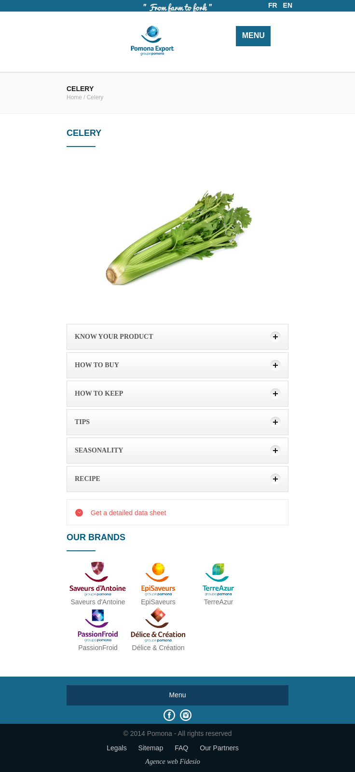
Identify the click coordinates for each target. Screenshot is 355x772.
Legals (117, 748)
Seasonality (99, 450)
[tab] (177, 337)
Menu (253, 35)
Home (74, 97)
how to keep (99, 393)
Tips (82, 422)
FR (272, 5)
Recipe (87, 478)
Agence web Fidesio (172, 761)
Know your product (114, 336)
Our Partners (219, 748)
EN (287, 5)
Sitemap (151, 748)
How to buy (97, 365)
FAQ (181, 748)
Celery (95, 97)
